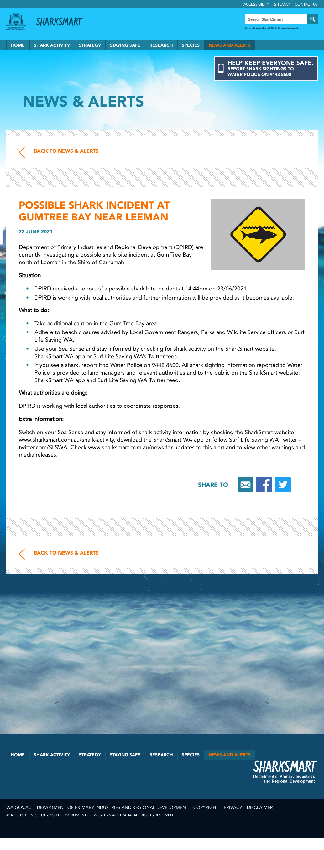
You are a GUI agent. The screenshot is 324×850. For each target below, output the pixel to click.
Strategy (90, 45)
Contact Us (306, 4)
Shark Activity (52, 45)
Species (191, 45)
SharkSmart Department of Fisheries (285, 772)
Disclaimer (260, 807)
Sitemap (282, 4)
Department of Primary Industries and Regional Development (112, 807)
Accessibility (256, 4)
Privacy (233, 807)
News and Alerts (230, 45)
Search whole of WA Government (271, 28)
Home (18, 45)
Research (161, 45)
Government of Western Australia (16, 21)
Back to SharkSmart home (62, 21)
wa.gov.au (19, 807)
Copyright (205, 807)
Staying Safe (125, 45)
